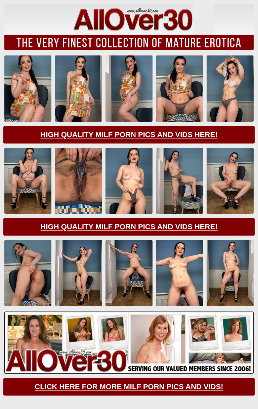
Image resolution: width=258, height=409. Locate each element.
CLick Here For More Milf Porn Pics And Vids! (129, 386)
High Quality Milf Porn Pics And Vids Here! (129, 134)
